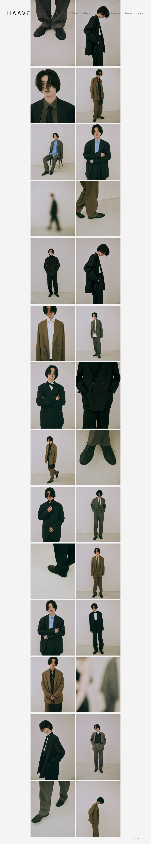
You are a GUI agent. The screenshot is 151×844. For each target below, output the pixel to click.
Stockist (65, 13)
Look (55, 13)
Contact (75, 13)
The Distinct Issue (114, 13)
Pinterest (140, 13)
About (46, 13)
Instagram (128, 13)
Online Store (87, 13)
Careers (99, 13)
